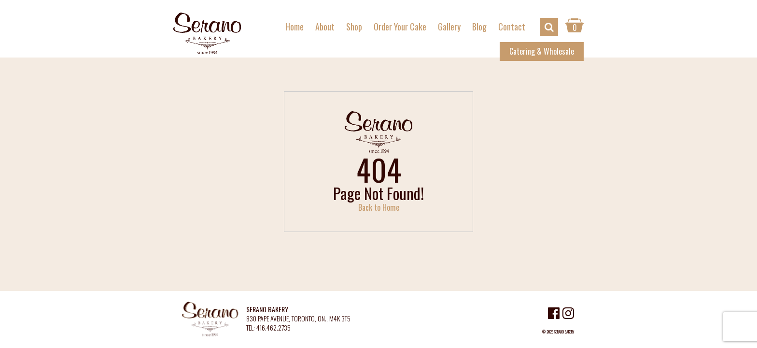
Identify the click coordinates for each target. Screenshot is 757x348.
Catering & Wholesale (541, 51)
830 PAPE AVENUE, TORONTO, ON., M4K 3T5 (298, 319)
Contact (511, 26)
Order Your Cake (400, 26)
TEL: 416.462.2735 (268, 328)
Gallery (449, 26)
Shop (354, 26)
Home (294, 26)
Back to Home (378, 207)
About (325, 26)
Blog (479, 26)
